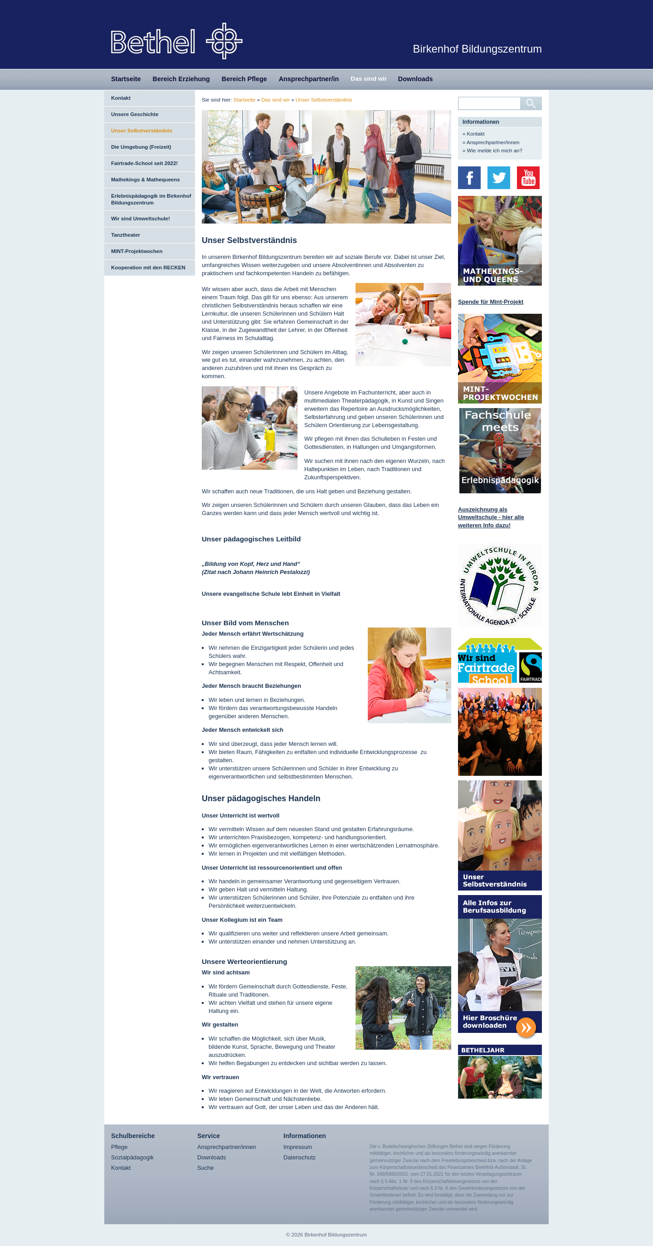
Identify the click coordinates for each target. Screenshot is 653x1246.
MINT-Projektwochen (136, 251)
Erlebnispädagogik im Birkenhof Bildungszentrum (151, 199)
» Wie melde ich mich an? (492, 150)
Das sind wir (369, 78)
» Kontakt (474, 133)
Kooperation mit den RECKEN (148, 267)
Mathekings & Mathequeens (145, 179)
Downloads (415, 79)
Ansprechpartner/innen (226, 1147)
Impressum (297, 1147)
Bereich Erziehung (181, 79)
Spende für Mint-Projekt (490, 301)
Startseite (126, 79)
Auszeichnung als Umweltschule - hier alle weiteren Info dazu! (491, 517)
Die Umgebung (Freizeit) (141, 147)
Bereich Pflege (244, 79)
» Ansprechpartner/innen (491, 142)
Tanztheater (125, 235)
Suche (205, 1167)
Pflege (119, 1147)
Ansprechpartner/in (309, 79)
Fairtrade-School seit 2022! (144, 163)
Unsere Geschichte (134, 114)
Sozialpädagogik (132, 1157)
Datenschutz (299, 1157)
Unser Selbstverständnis (141, 130)
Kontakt (121, 98)
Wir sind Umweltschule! (140, 218)
